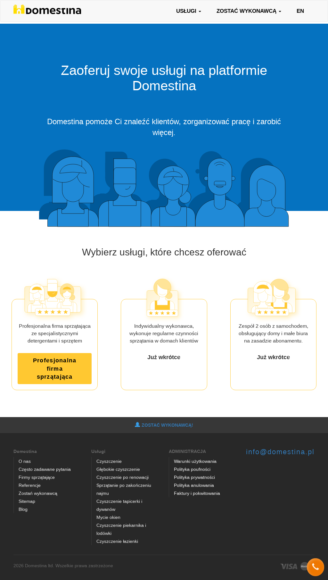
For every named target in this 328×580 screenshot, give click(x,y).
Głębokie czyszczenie (118, 469)
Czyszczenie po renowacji (122, 477)
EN (300, 10)
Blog (23, 509)
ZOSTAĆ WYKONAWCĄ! (164, 425)
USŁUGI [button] (188, 10)
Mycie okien (108, 517)
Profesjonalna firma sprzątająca (54, 368)
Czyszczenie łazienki (117, 541)
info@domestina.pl (280, 451)
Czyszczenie (109, 461)
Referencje (30, 485)
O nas (25, 461)
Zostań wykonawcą (38, 493)
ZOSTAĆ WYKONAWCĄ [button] (249, 10)
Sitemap (27, 501)
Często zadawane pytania (45, 469)
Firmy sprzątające (37, 477)
